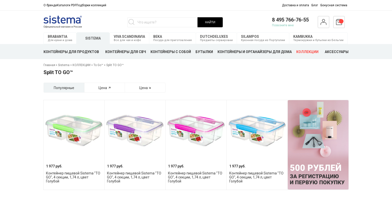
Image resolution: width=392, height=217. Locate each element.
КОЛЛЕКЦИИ (307, 52)
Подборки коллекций (91, 5)
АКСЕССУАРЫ (336, 52)
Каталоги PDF (66, 5)
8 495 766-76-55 (290, 20)
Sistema (64, 65)
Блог (315, 5)
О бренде (50, 5)
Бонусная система (333, 5)
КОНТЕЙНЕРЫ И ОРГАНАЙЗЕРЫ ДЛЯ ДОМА (255, 52)
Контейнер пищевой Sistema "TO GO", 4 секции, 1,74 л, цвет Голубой (73, 177)
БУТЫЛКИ (204, 52)
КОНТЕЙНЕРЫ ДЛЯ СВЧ (125, 52)
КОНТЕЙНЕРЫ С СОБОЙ (170, 52)
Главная (50, 65)
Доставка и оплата (295, 5)
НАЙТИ (210, 22)
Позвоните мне (283, 25)
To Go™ (98, 65)
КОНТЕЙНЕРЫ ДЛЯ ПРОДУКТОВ (71, 52)
